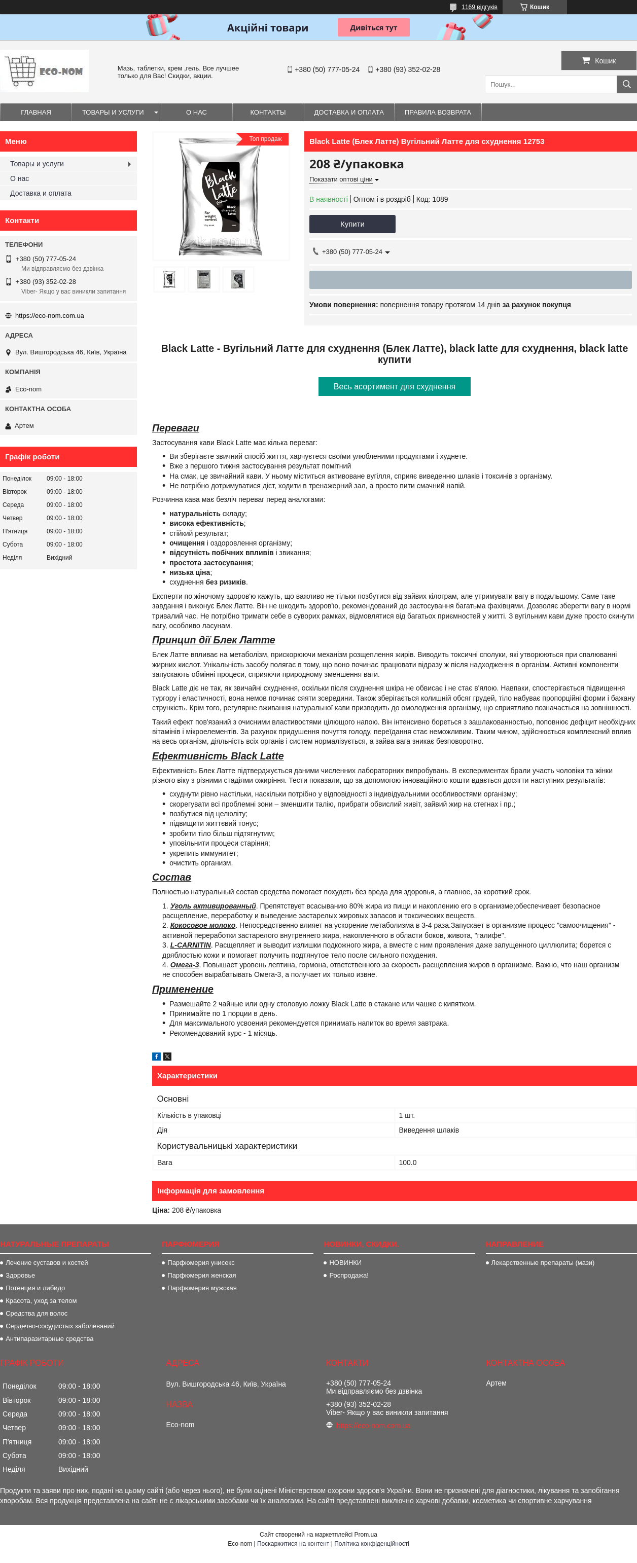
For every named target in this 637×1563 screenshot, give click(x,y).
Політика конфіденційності (371, 1543)
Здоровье (20, 1275)
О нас (196, 112)
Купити (352, 224)
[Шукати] (627, 84)
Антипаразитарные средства (49, 1338)
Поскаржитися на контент (293, 1543)
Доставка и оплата (349, 112)
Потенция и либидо (35, 1288)
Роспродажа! (348, 1275)
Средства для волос (36, 1313)
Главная (36, 112)
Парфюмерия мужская (202, 1288)
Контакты (268, 112)
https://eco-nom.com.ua (49, 315)
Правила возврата (438, 112)
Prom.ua (366, 1534)
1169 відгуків (480, 7)
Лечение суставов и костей (47, 1262)
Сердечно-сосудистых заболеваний (60, 1326)
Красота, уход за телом (41, 1300)
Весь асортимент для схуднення (394, 386)
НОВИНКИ (345, 1262)
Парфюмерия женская (201, 1275)
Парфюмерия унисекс (200, 1262)
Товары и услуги (113, 112)
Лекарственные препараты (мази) (543, 1262)
